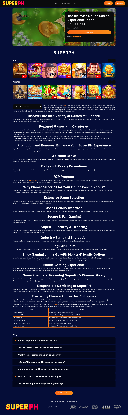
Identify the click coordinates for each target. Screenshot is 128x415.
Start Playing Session (64, 393)
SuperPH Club (33, 180)
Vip (75, 3)
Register (120, 3)
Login (108, 3)
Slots (56, 3)
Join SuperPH (89, 32)
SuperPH (66, 105)
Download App (74, 402)
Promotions (66, 3)
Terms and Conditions (61, 402)
